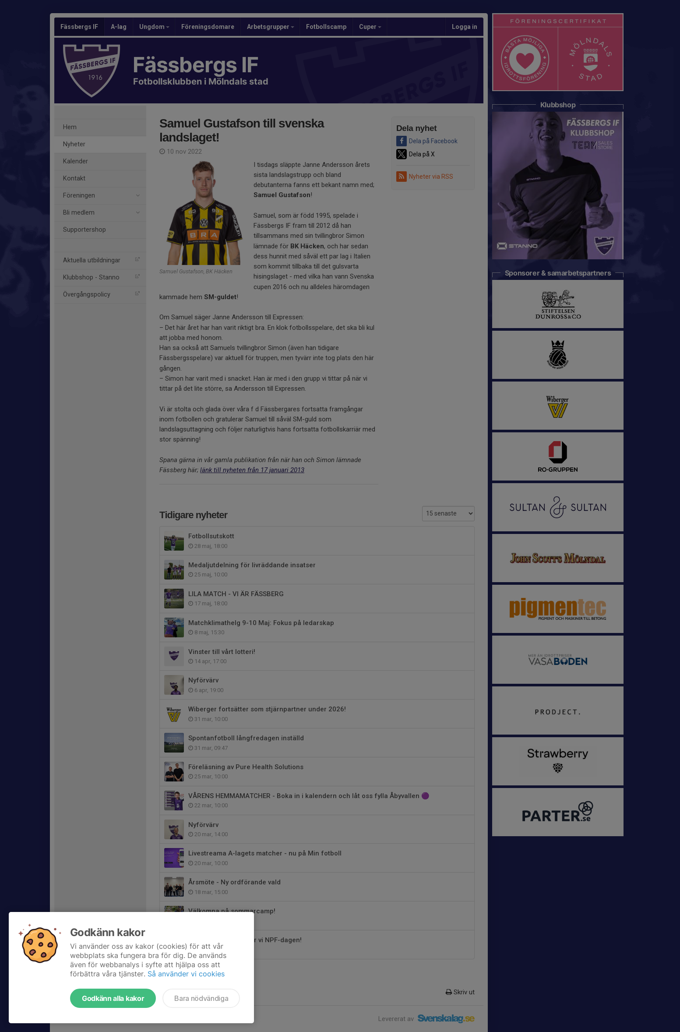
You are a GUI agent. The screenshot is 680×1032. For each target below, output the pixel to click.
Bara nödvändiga (201, 998)
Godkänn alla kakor (113, 998)
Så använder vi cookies (186, 973)
